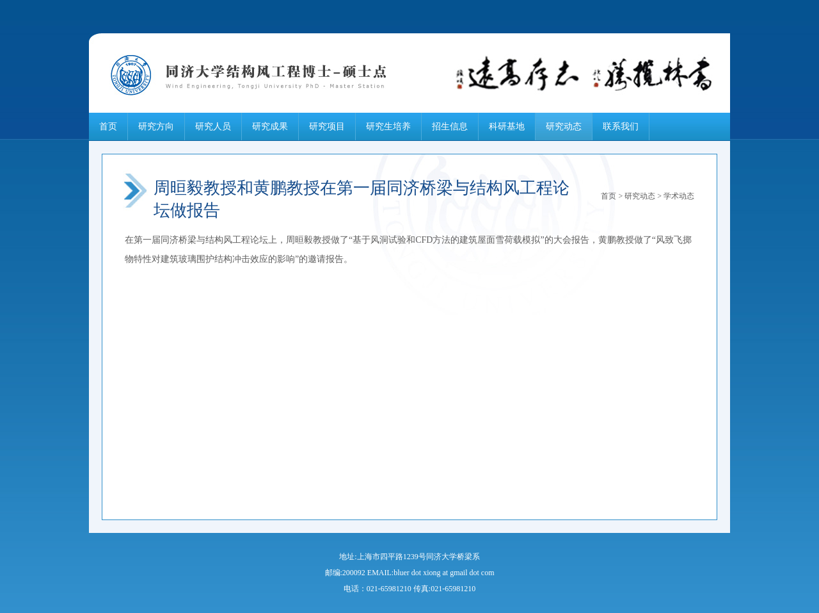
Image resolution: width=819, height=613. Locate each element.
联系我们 (621, 126)
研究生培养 (388, 126)
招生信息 (450, 126)
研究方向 (156, 126)
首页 (108, 126)
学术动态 (679, 196)
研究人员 (213, 126)
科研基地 (507, 126)
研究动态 (564, 126)
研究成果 (270, 126)
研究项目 (327, 126)
